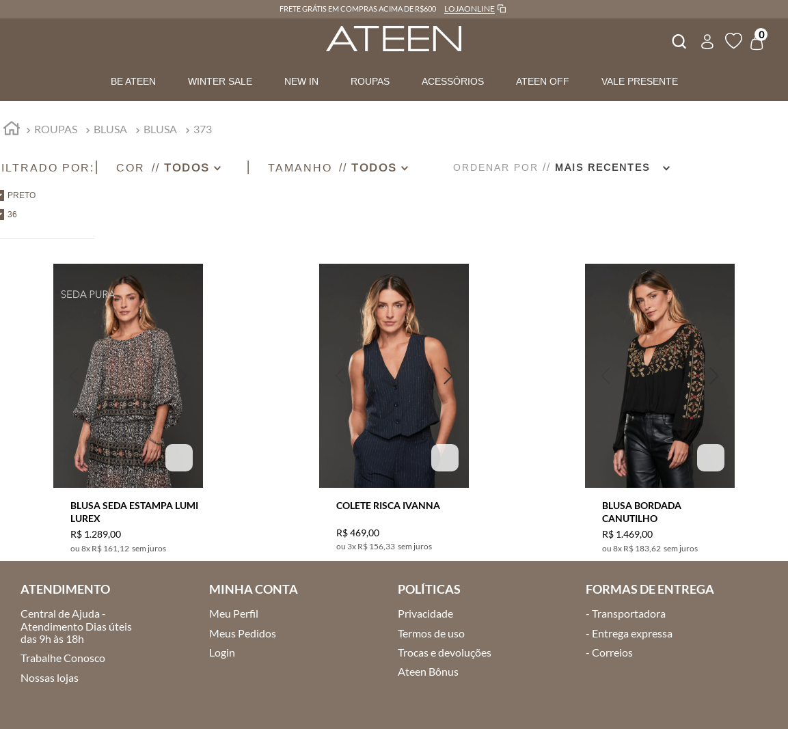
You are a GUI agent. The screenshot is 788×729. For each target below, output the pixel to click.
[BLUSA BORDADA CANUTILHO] (660, 400)
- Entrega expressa (629, 633)
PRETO (22, 195)
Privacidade (425, 613)
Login (222, 652)
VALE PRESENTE (639, 81)
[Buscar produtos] (678, 40)
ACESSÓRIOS (453, 81)
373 (202, 128)
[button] (181, 167)
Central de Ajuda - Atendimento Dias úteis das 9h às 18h (76, 626)
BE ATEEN (133, 81)
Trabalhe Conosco (63, 657)
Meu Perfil (233, 613)
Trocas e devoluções (444, 652)
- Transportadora (626, 613)
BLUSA (110, 128)
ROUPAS (370, 81)
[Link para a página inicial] (11, 130)
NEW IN (301, 81)
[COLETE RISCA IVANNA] (394, 400)
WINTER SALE (220, 81)
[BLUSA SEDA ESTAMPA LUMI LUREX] (128, 400)
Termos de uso (431, 633)
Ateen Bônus (428, 671)
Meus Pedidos (242, 633)
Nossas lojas (50, 677)
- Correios (609, 652)
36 (12, 214)
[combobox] (678, 40)
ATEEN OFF (542, 81)
